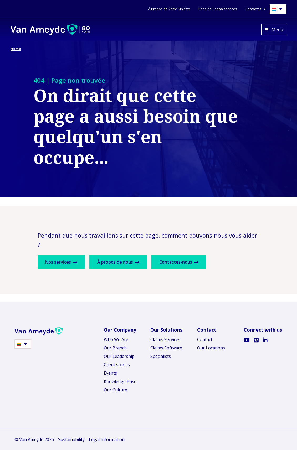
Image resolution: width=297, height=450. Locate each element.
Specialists (160, 356)
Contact (204, 339)
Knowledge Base (120, 381)
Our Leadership (119, 356)
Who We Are (116, 339)
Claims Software (166, 348)
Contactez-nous (183, 262)
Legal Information (107, 439)
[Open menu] (273, 29)
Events (110, 373)
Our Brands (115, 348)
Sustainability (71, 439)
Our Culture (115, 390)
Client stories (117, 365)
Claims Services (165, 339)
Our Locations (211, 348)
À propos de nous (121, 262)
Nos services (62, 262)
